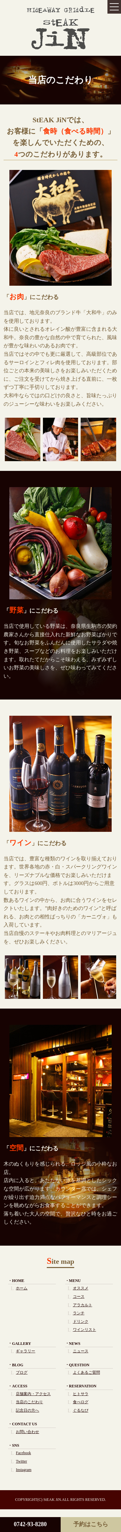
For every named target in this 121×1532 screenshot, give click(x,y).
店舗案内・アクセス (33, 1394)
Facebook (23, 1453)
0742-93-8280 (30, 1524)
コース (79, 1296)
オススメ (80, 1288)
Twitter (21, 1461)
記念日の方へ (27, 1410)
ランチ (79, 1313)
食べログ (80, 1402)
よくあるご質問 (86, 1372)
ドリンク (80, 1321)
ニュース (80, 1351)
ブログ (21, 1372)
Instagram (23, 1469)
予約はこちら (90, 1524)
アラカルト (82, 1305)
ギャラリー (25, 1351)
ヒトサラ (80, 1394)
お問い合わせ (27, 1432)
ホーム (21, 1288)
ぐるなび (80, 1410)
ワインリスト (84, 1329)
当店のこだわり (29, 1402)
